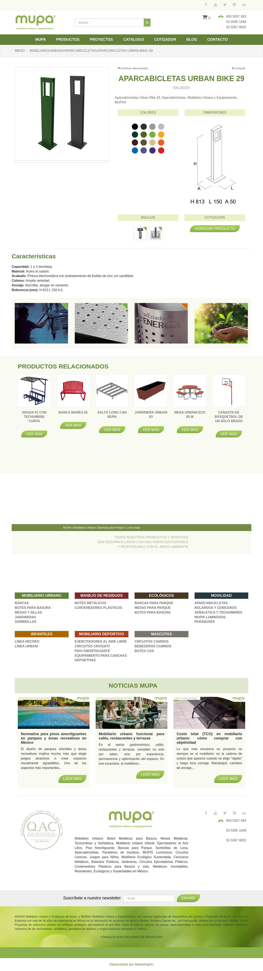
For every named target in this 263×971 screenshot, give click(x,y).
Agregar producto (215, 229)
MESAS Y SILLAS (28, 612)
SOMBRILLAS (25, 621)
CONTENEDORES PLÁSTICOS (98, 607)
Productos (68, 39)
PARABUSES (205, 621)
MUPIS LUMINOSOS (210, 617)
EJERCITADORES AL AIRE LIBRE (101, 641)
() (206, 17)
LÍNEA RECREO (27, 641)
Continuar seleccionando (133, 68)
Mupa (40, 39)
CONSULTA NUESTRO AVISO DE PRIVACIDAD (131, 937)
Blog (191, 39)
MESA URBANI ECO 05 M (189, 417)
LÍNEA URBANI (26, 646)
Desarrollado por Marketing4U (131, 964)
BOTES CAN (144, 651)
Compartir (238, 68)
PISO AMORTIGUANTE (92, 651)
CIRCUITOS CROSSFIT (92, 646)
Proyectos (101, 39)
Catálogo (133, 39)
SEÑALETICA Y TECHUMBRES (219, 612)
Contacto (217, 39)
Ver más (34, 434)
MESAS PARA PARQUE (153, 607)
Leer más (72, 779)
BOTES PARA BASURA (33, 607)
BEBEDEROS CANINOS (153, 646)
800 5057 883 (236, 16)
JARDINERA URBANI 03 (151, 417)
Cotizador (165, 39)
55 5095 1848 (236, 22)
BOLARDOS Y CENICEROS (216, 607)
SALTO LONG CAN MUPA (112, 417)
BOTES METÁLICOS (90, 603)
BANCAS (22, 603)
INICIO (20, 50)
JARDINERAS (25, 617)
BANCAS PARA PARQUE (154, 603)
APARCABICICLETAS (211, 603)
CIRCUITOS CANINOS (152, 641)
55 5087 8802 (236, 27)
